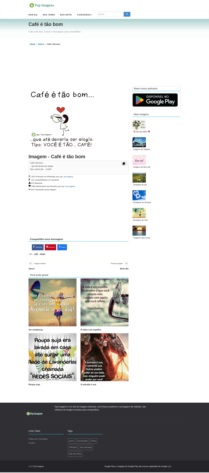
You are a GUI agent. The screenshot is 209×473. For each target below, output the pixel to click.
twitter (62, 247)
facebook (37, 247)
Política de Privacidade (38, 440)
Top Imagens (68, 177)
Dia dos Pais (75, 454)
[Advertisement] (104, 66)
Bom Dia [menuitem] (33, 15)
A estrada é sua (88, 385)
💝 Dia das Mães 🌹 (141, 132)
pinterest (50, 247)
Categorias (84, 15)
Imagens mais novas (141, 238)
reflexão (73, 448)
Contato (32, 444)
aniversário (82, 441)
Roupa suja (34, 385)
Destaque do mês (140, 220)
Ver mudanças (36, 330)
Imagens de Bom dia (141, 167)
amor (71, 441)
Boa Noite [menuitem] (66, 15)
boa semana (86, 448)
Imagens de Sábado (141, 149)
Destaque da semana (142, 202)
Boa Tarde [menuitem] (49, 15)
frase (93, 441)
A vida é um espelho (91, 330)
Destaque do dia (140, 185)
